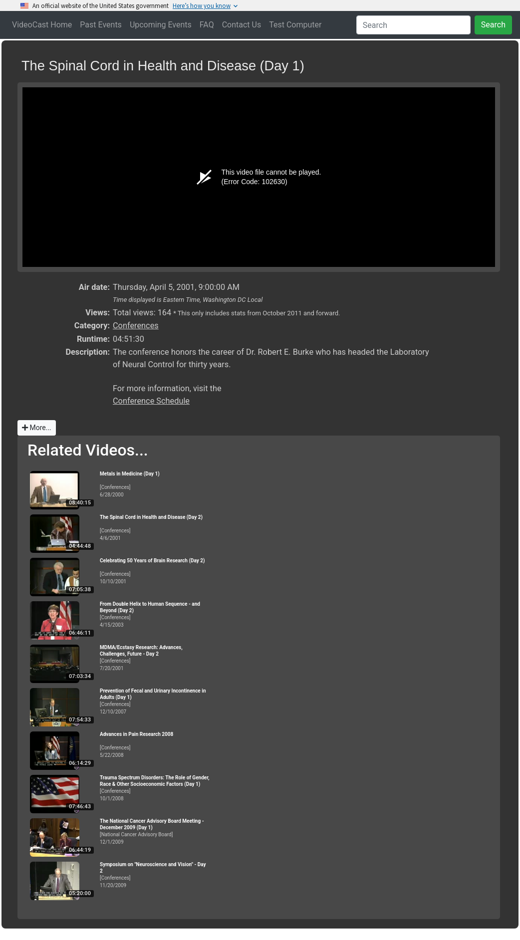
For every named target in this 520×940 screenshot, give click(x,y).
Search (493, 24)
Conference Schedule (151, 401)
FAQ (207, 24)
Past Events (101, 24)
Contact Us (241, 24)
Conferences (136, 325)
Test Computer (295, 24)
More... (36, 428)
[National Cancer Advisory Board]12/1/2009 (155, 831)
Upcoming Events (161, 24)
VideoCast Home (42, 24)
